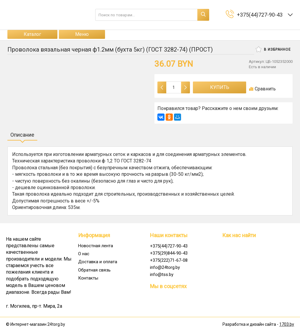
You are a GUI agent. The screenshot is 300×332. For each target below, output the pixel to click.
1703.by (286, 324)
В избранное (273, 49)
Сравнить (262, 89)
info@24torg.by (165, 267)
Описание (22, 135)
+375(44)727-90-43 (169, 246)
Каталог (32, 34)
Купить (219, 87)
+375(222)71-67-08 (169, 260)
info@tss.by (161, 274)
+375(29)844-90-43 (169, 253)
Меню (82, 34)
